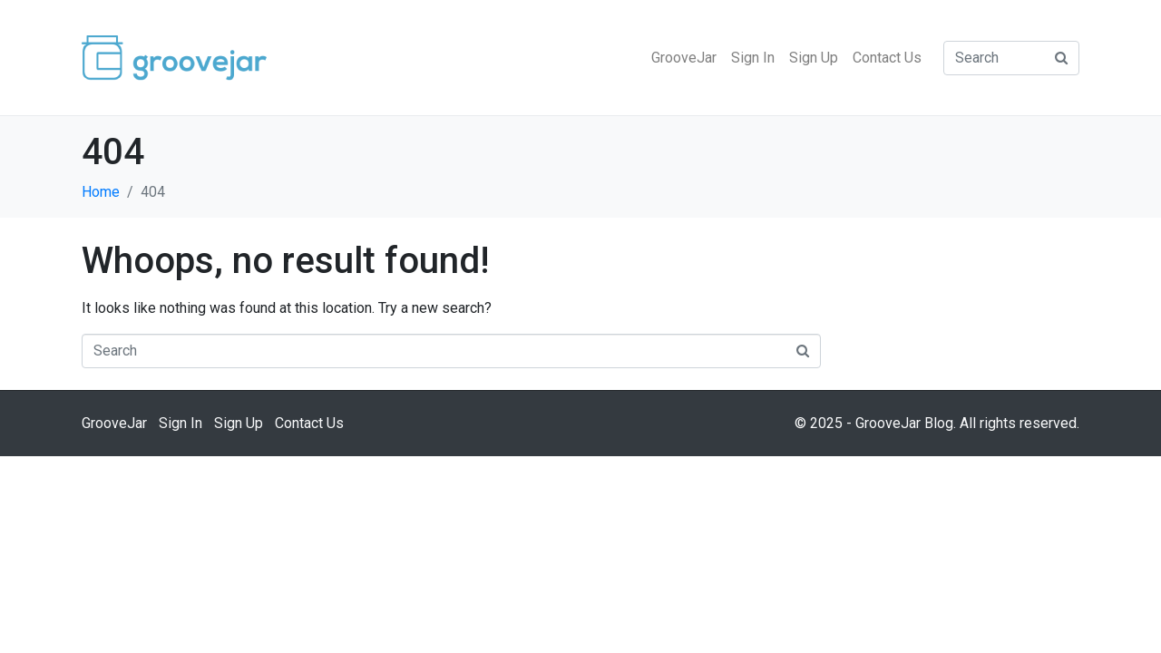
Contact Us (887, 57)
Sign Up (813, 57)
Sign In (753, 57)
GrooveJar (684, 57)
